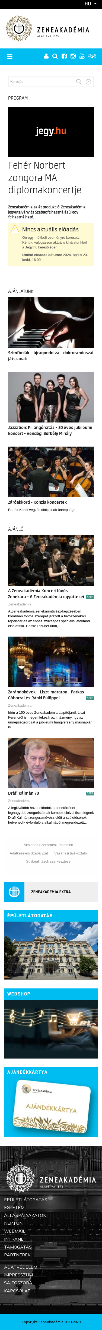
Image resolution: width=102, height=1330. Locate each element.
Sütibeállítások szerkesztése (48, 861)
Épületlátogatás (30, 915)
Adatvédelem (20, 1267)
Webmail (14, 1231)
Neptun (13, 1223)
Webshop (18, 994)
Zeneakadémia (19, 604)
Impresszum (18, 1274)
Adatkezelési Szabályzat (29, 853)
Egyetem (14, 1207)
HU (88, 4)
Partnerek (17, 1254)
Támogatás (18, 1247)
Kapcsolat (17, 1290)
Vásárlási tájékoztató (70, 853)
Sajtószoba (18, 1282)
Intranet (15, 1239)
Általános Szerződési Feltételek (48, 845)
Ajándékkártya (27, 1072)
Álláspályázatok (25, 1215)
